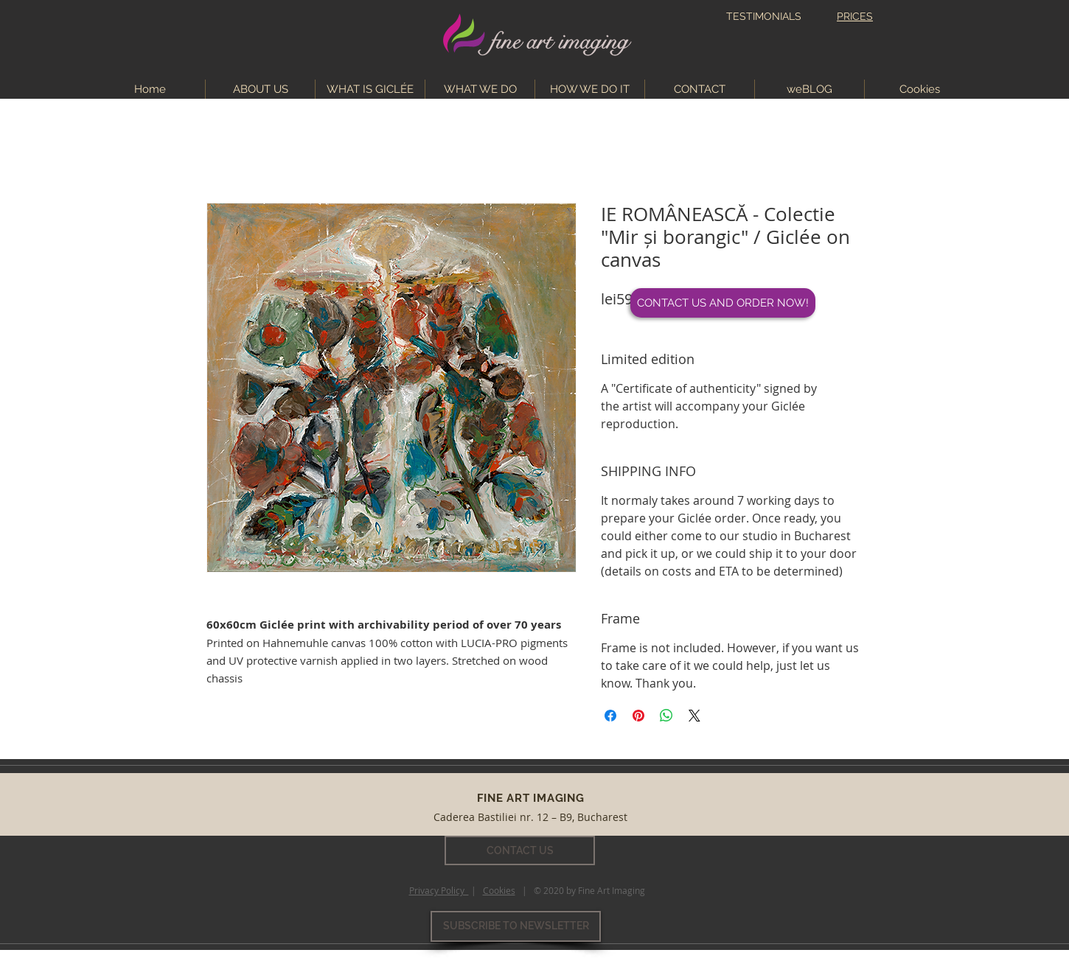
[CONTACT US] (520, 850)
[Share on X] (694, 715)
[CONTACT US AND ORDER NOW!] (722, 303)
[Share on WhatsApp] (666, 715)
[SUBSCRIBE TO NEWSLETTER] (516, 926)
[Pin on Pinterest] (638, 715)
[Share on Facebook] (610, 715)
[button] (479, 89)
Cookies (499, 890)
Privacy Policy (439, 890)
